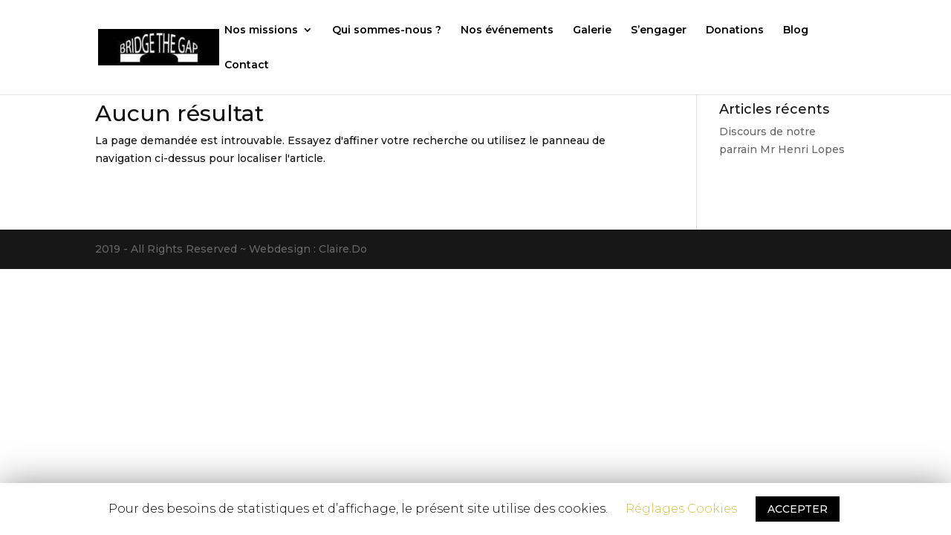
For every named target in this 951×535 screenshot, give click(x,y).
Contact (246, 65)
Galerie (592, 30)
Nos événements (507, 30)
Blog (795, 30)
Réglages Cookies (681, 509)
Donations (735, 30)
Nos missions (261, 30)
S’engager (659, 30)
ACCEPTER (797, 509)
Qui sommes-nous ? (386, 30)
